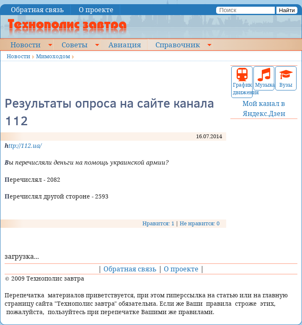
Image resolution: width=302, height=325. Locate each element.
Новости (25, 44)
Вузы (286, 78)
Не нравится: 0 (199, 223)
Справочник (177, 44)
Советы (75, 44)
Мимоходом (53, 56)
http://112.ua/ (23, 146)
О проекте (96, 9)
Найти (287, 10)
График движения (242, 82)
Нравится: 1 (158, 223)
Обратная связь (37, 9)
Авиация (124, 44)
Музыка (264, 78)
